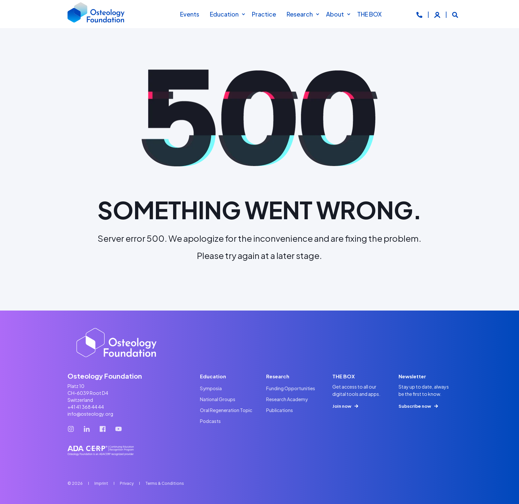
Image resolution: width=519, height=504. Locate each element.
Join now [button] (341, 406)
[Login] (437, 14)
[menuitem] (243, 14)
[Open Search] (455, 14)
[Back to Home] (96, 14)
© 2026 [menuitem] (75, 483)
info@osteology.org (90, 414)
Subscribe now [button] (415, 406)
